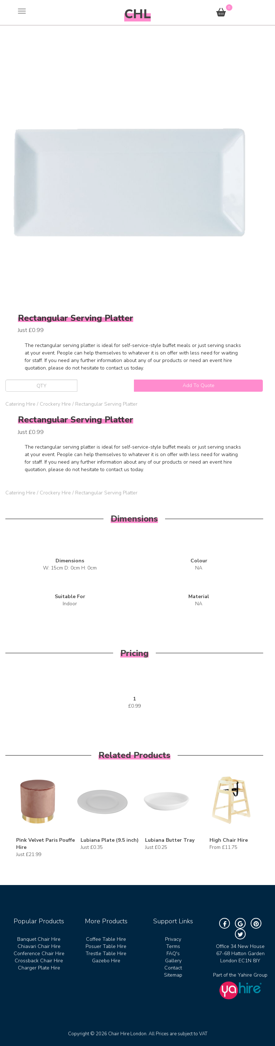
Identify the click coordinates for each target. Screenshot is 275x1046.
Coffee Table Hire (106, 939)
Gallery (173, 960)
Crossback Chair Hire (39, 960)
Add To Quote (198, 385)
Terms (173, 946)
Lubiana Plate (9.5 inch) (110, 840)
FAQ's (173, 953)
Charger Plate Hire (39, 967)
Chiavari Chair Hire (39, 946)
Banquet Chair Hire (39, 939)
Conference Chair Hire (39, 953)
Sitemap (173, 975)
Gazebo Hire (106, 960)
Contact (173, 967)
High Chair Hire (228, 840)
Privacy (173, 939)
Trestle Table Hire (106, 953)
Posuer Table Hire (106, 946)
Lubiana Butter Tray (169, 840)
